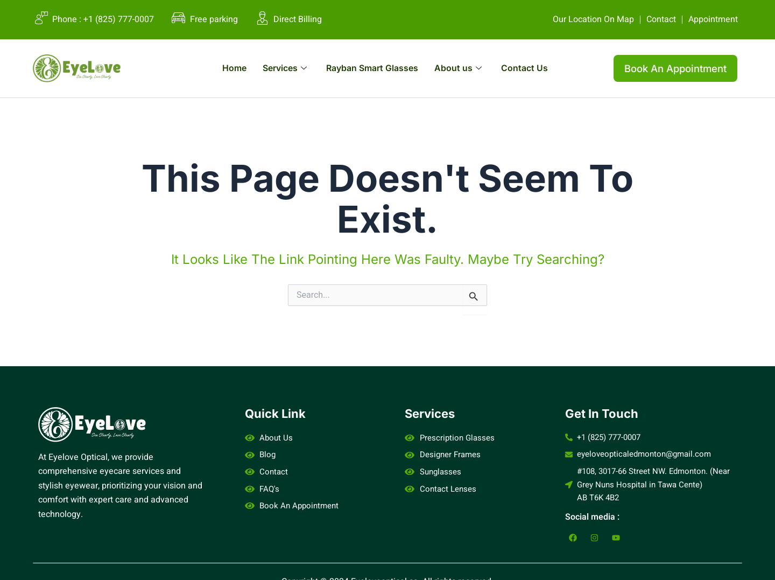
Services (275, 68)
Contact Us (537, 68)
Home (220, 68)
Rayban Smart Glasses (372, 68)
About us (466, 68)
